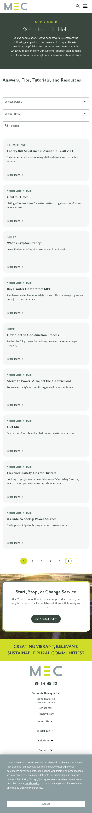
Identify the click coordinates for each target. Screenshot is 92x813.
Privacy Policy (46, 713)
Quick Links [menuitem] (46, 731)
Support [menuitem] (46, 750)
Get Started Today (46, 619)
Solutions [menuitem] (46, 740)
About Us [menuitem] (46, 721)
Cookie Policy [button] (32, 783)
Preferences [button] (35, 787)
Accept (46, 804)
